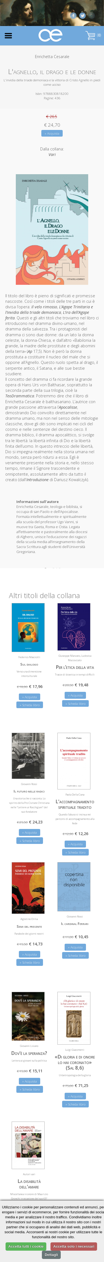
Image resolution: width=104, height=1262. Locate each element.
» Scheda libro (30, 702)
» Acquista (52, 133)
